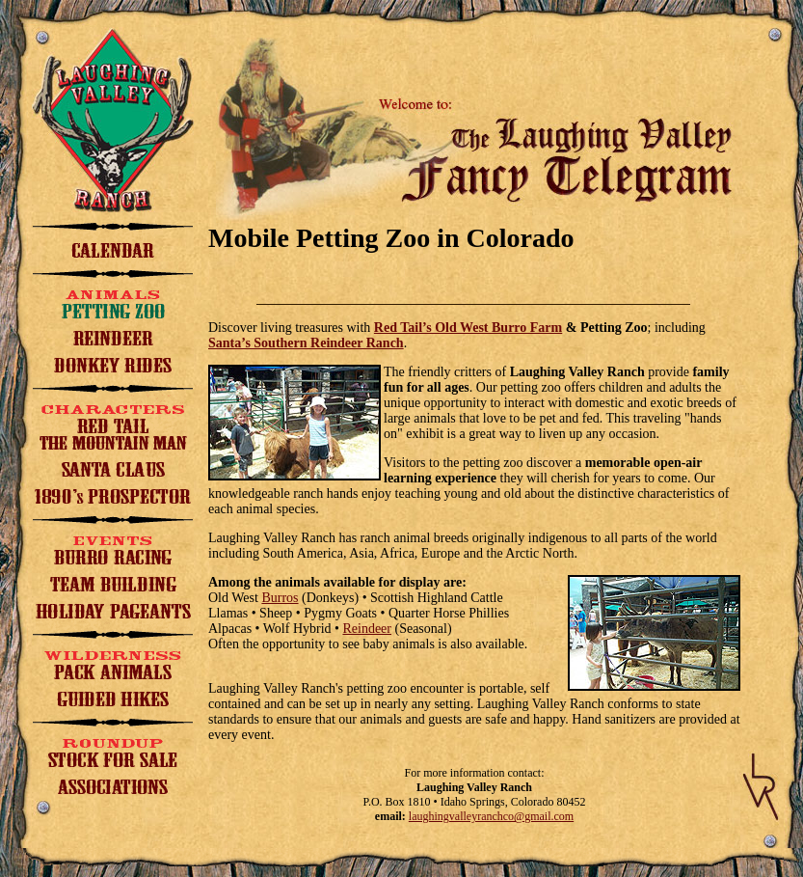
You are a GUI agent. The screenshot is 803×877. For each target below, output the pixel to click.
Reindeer (366, 628)
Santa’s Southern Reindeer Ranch (306, 343)
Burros (279, 597)
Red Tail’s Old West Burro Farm (468, 327)
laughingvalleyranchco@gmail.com (491, 816)
